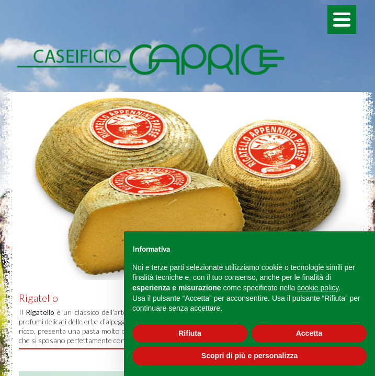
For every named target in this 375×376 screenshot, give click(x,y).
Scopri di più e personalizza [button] (249, 355)
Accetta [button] (309, 333)
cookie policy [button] (317, 288)
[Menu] (341, 19)
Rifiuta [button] (189, 333)
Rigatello (38, 297)
